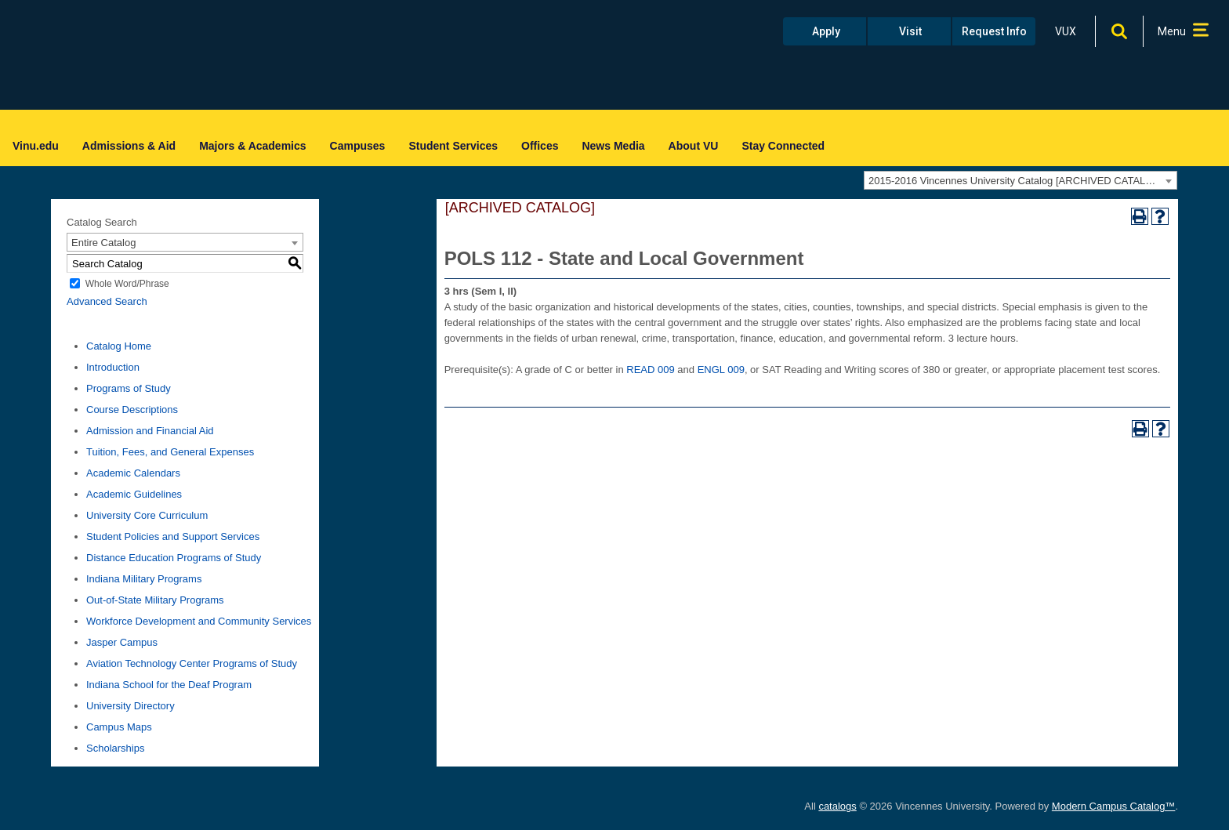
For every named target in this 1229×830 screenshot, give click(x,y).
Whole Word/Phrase (127, 283)
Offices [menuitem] (539, 146)
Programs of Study (128, 388)
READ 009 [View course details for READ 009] (650, 369)
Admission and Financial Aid (150, 431)
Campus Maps (119, 727)
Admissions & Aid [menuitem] (129, 146)
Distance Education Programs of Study (173, 558)
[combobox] (1020, 180)
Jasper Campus (122, 642)
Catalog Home (118, 346)
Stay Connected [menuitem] (783, 146)
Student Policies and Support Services (172, 536)
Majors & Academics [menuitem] (252, 146)
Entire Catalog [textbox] (103, 242)
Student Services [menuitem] (453, 146)
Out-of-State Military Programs (155, 600)
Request (994, 31)
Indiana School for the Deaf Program (169, 684)
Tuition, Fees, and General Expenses (170, 452)
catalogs (837, 806)
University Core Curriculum (147, 515)
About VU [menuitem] (694, 146)
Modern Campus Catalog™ (1114, 806)
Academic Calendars (133, 473)
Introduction (113, 367)
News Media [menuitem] (613, 146)
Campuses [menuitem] (358, 146)
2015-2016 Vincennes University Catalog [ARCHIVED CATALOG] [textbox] (1016, 181)
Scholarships (115, 748)
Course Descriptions (132, 409)
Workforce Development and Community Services (198, 621)
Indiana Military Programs (143, 579)
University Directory (130, 706)
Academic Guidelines (134, 494)
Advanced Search (107, 301)
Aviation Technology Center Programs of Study (191, 663)
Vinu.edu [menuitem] (36, 146)
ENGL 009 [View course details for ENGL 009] (721, 369)
